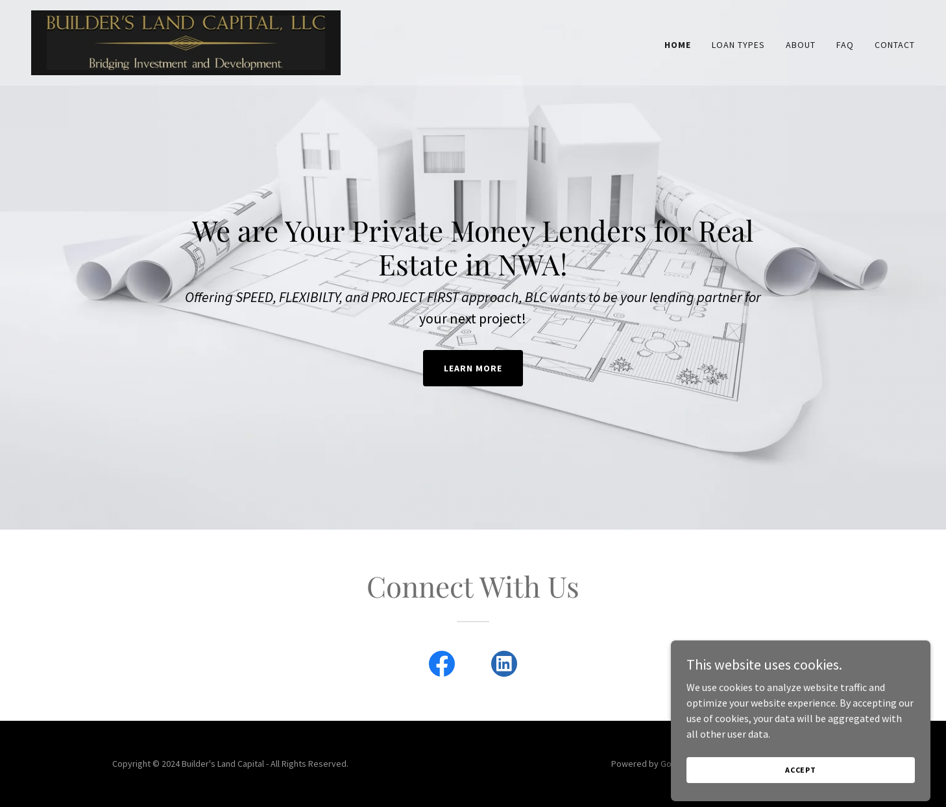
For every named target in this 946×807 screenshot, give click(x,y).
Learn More (473, 368)
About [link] (801, 45)
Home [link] (677, 45)
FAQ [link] (845, 45)
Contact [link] (895, 45)
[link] (186, 41)
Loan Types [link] (738, 45)
